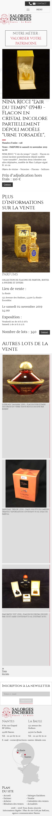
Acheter (7, 801)
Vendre (31, 798)
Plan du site (28, 810)
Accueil (7, 795)
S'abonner (26, 700)
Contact (37, 3)
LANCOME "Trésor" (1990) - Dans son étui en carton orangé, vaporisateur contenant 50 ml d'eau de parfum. (25, 511)
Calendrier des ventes (38, 801)
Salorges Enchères (36, 795)
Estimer (7, 798)
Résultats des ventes (14, 804)
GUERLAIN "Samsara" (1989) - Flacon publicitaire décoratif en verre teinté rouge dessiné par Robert (24, 406)
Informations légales (12, 810)
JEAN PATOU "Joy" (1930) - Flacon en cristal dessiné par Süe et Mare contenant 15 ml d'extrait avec (25, 615)
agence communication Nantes (26, 813)
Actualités (32, 804)
